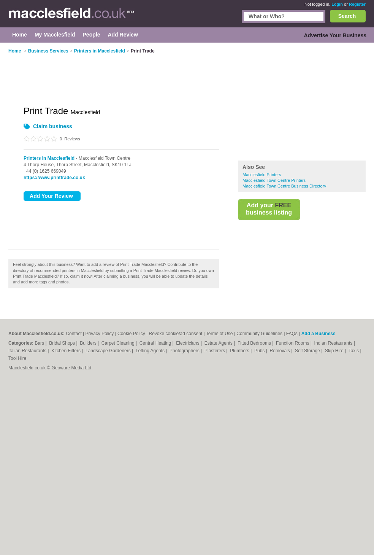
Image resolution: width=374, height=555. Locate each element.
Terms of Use (219, 333)
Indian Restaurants (334, 343)
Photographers (185, 350)
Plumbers (240, 350)
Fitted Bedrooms (255, 343)
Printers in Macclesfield (49, 158)
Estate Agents (219, 343)
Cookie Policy (131, 333)
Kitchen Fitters (66, 350)
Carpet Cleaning (118, 343)
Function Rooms (293, 343)
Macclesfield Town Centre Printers (274, 180)
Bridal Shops (62, 343)
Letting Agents (151, 350)
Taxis (354, 350)
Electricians (188, 343)
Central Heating (156, 343)
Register (357, 4)
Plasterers (215, 350)
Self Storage (308, 350)
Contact (73, 333)
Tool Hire (17, 358)
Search (347, 16)
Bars (40, 343)
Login (337, 4)
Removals (280, 350)
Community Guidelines (259, 333)
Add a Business (318, 333)
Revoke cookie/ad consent (176, 333)
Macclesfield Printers (261, 174)
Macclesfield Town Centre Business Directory (284, 186)
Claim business (52, 126)
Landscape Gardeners (109, 350)
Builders (89, 343)
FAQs (292, 333)
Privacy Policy (100, 333)
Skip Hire (335, 350)
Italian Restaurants (28, 350)
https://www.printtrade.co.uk (54, 177)
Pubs (260, 350)
